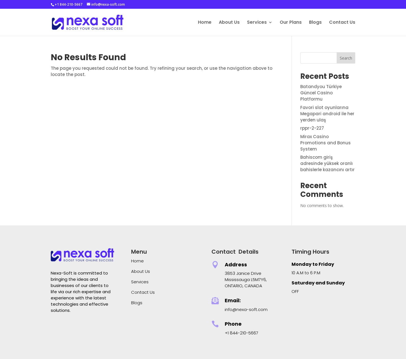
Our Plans (291, 22)
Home (204, 22)
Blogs (315, 22)
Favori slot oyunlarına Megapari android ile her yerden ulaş (327, 114)
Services (257, 22)
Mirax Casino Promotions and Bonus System (325, 143)
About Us (229, 22)
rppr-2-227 (312, 128)
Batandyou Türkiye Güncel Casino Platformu (321, 93)
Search (346, 58)
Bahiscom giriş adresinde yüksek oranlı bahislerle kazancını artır (327, 163)
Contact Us (342, 22)
